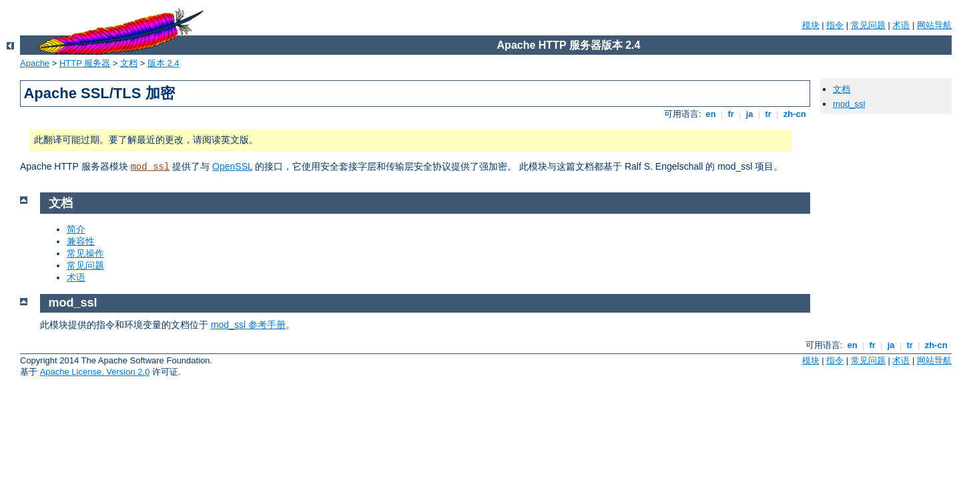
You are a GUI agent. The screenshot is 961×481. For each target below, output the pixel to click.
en (710, 114)
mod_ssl (150, 167)
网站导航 (934, 25)
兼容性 (81, 241)
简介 (76, 229)
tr (768, 114)
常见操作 (85, 253)
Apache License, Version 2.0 (95, 372)
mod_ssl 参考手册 (248, 324)
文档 (128, 63)
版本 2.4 (163, 63)
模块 (811, 25)
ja (749, 114)
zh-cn (794, 114)
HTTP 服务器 (84, 63)
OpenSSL (232, 166)
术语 (901, 25)
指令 (835, 25)
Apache (34, 63)
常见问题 (868, 25)
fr (731, 114)
